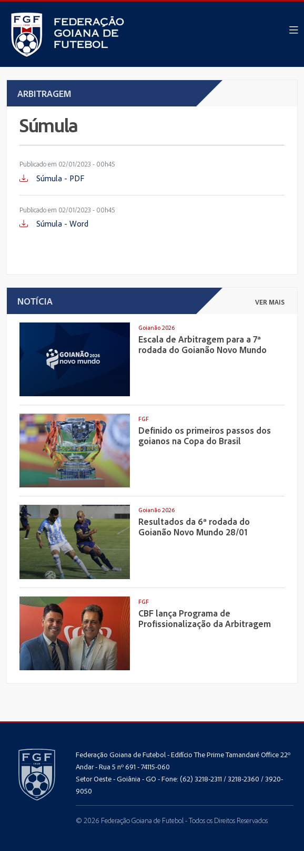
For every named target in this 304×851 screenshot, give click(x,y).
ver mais (270, 302)
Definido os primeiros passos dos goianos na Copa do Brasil (204, 435)
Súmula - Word (53, 223)
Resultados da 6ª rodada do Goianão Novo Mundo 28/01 (194, 526)
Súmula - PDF (51, 178)
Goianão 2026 (156, 327)
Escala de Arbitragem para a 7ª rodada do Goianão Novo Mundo (202, 344)
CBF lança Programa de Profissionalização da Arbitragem (204, 618)
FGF (143, 419)
